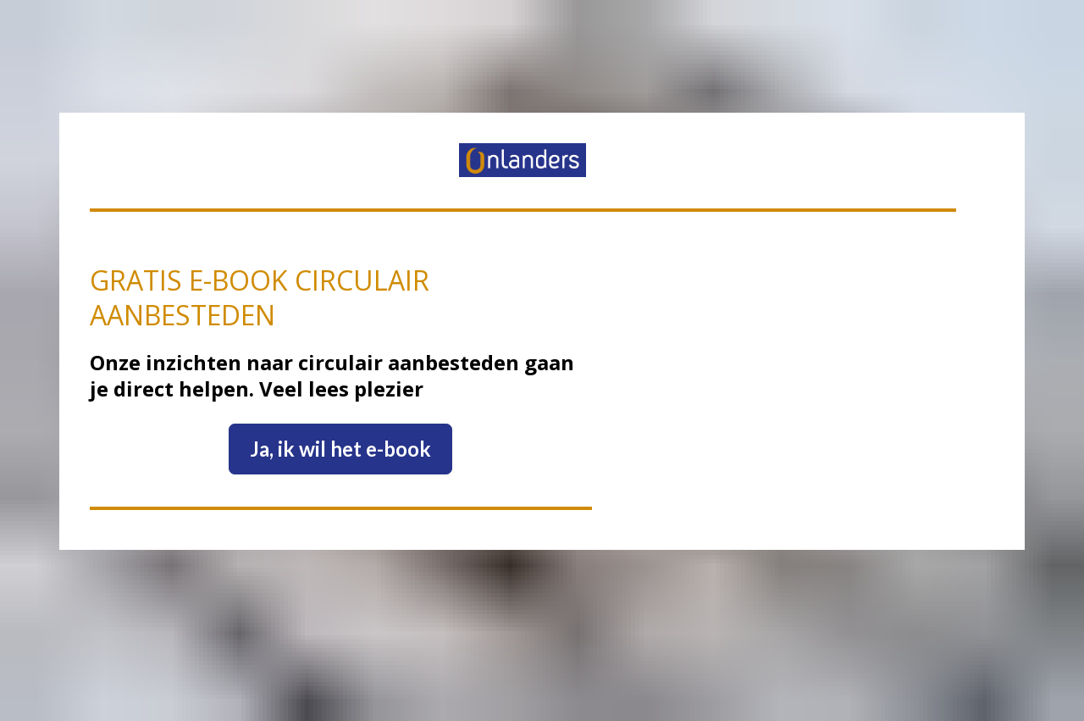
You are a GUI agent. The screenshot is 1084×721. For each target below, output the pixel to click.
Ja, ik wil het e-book (340, 429)
